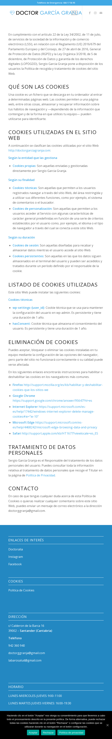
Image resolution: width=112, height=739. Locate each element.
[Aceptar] (107, 725)
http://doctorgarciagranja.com (29, 150)
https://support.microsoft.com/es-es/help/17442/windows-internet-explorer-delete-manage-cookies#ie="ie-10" (53, 412)
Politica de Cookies (21, 590)
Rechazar (48, 732)
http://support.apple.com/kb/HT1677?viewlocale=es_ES (60, 433)
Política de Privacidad (40, 475)
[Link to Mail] (101, 13)
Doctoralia (15, 549)
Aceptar (33, 732)
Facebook (15, 564)
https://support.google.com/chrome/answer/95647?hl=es (52, 401)
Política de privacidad (71, 732)
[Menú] (72, 12)
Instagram (15, 557)
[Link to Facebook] (89, 13)
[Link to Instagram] (95, 13)
